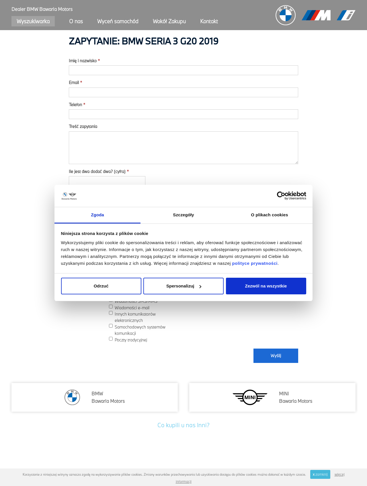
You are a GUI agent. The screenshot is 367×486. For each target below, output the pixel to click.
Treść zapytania (83, 126)
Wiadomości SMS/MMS (133, 301)
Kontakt (209, 21)
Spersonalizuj (183, 285)
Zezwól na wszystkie (266, 285)
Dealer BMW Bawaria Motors (42, 9)
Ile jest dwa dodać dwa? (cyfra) (99, 171)
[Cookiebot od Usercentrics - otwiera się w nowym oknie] (281, 196)
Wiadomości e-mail (129, 307)
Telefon (77, 104)
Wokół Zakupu (169, 21)
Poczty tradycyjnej (128, 340)
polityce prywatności (255, 263)
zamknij (320, 474)
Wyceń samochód (117, 21)
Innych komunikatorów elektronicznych (132, 317)
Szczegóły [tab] (183, 214)
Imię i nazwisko (84, 60)
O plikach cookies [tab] (269, 214)
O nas (76, 21)
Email (75, 82)
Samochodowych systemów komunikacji (137, 330)
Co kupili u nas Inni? (183, 425)
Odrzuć (101, 285)
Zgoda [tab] (97, 214)
